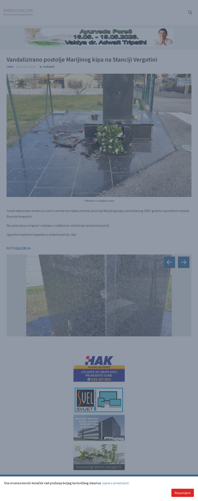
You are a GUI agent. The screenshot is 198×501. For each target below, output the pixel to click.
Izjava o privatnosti (115, 483)
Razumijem (183, 493)
